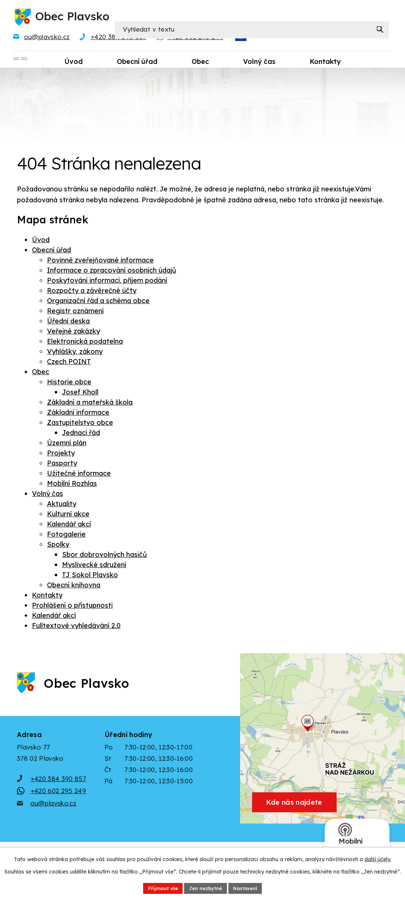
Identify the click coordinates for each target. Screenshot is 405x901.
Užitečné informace (79, 474)
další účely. (377, 858)
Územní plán (66, 444)
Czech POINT (69, 362)
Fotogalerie (66, 535)
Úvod (41, 241)
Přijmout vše (158, 887)
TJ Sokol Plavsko (90, 576)
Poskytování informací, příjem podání (107, 281)
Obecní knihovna (73, 586)
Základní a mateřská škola (90, 403)
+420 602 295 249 (58, 803)
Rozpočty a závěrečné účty (91, 291)
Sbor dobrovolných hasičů (104, 555)
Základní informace (78, 413)
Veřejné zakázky (73, 332)
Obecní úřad (51, 251)
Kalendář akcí (69, 525)
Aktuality (61, 505)
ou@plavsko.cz (53, 815)
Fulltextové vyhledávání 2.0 (76, 626)
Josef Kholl (80, 393)
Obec (40, 373)
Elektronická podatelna (85, 342)
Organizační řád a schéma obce (98, 301)
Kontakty (47, 596)
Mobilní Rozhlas (72, 484)
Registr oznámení (75, 312)
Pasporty (62, 464)
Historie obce (69, 383)
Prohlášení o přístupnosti (72, 606)
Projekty (61, 454)
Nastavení (249, 887)
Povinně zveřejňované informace (100, 261)
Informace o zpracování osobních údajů (111, 271)
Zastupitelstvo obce (80, 423)
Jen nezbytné (205, 887)
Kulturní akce (68, 515)
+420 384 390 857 (58, 791)
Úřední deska (68, 322)
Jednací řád (81, 433)
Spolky (58, 545)
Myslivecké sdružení (94, 565)
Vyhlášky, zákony (75, 352)
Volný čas (47, 494)
